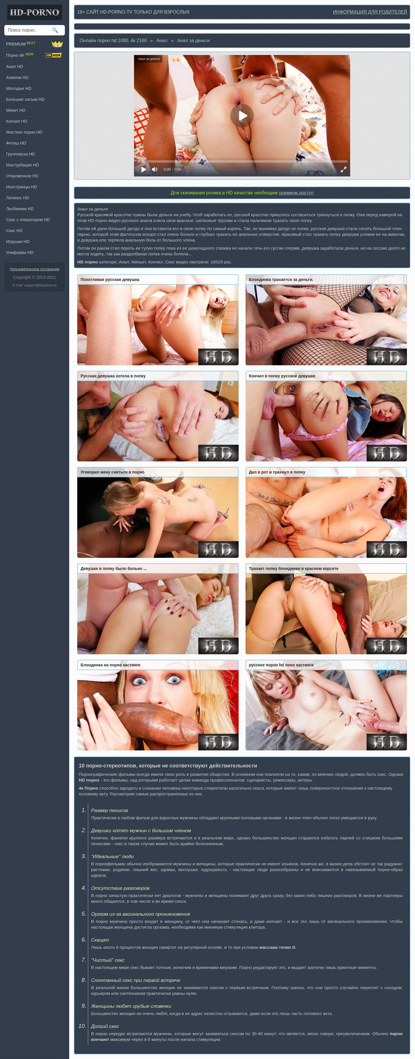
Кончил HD (16, 121)
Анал (161, 40)
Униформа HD (19, 252)
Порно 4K (34, 55)
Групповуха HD (20, 154)
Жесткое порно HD (24, 132)
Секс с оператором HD (28, 219)
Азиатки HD (17, 77)
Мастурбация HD (22, 165)
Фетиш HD (16, 143)
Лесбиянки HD (20, 208)
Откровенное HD (22, 176)
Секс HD (14, 230)
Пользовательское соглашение (35, 269)
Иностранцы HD (21, 187)
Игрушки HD (17, 241)
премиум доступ (296, 192)
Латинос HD (17, 197)
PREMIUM (34, 44)
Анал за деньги (193, 40)
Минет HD (15, 110)
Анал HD (14, 66)
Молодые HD (18, 88)
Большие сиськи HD (25, 99)
